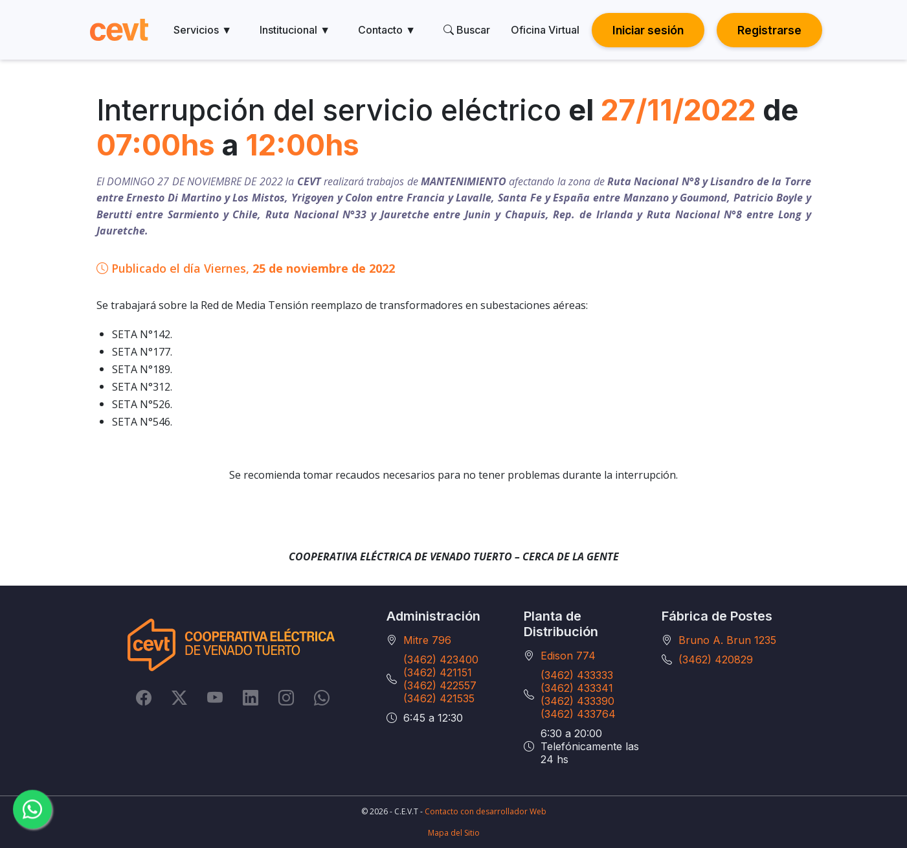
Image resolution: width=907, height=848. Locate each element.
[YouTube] (215, 698)
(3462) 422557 (439, 685)
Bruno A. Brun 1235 (727, 640)
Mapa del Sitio (454, 832)
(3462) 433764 (578, 713)
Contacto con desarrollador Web (485, 811)
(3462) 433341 (577, 688)
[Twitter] (179, 698)
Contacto (387, 29)
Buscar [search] (466, 29)
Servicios (203, 29)
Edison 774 (568, 655)
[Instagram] (286, 698)
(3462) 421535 (439, 698)
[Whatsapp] (322, 698)
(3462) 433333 (577, 675)
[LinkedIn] (250, 698)
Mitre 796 (427, 640)
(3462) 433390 (577, 700)
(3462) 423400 (440, 659)
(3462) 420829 (715, 659)
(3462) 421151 (437, 672)
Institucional (295, 29)
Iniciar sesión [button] (648, 30)
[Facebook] (144, 698)
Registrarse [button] (769, 30)
